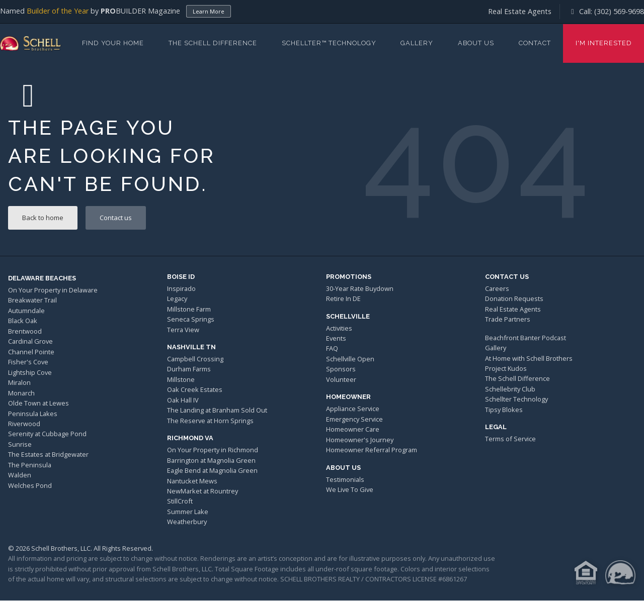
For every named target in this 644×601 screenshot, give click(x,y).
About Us (476, 43)
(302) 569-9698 (619, 11)
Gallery (416, 43)
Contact (535, 43)
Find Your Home (113, 43)
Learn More (208, 11)
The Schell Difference (213, 43)
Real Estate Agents (519, 11)
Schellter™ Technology (329, 43)
